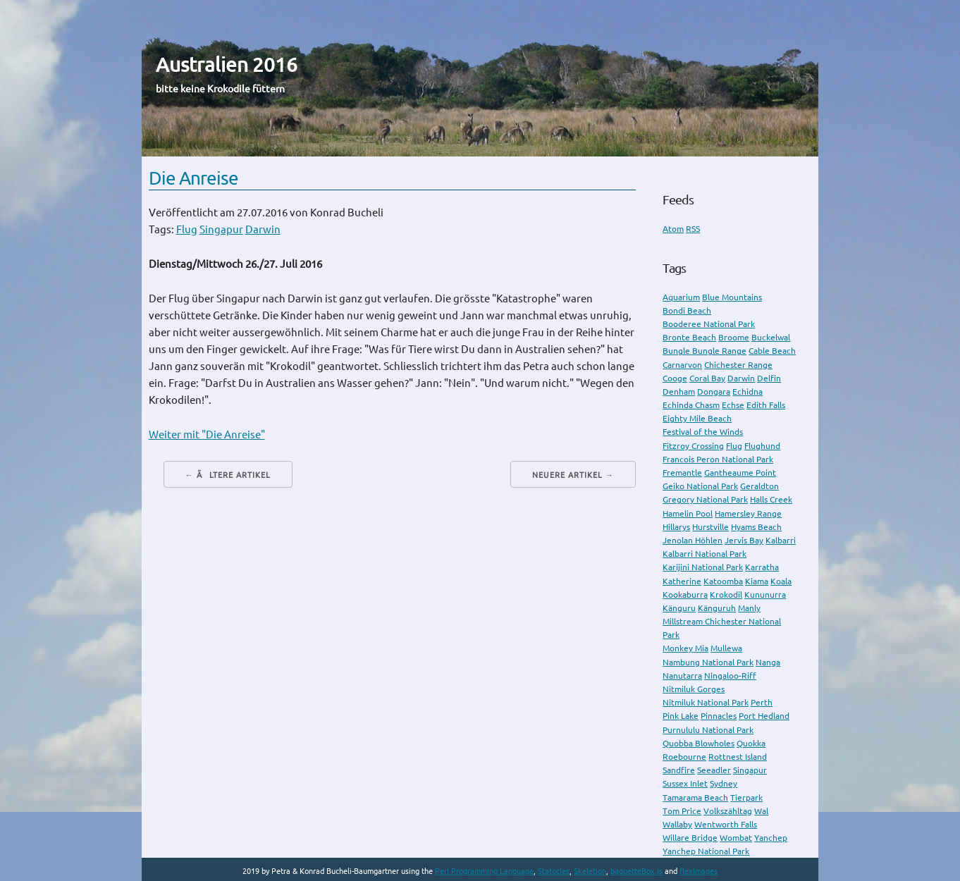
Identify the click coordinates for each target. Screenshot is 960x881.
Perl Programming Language (484, 871)
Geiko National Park (700, 486)
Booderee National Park (709, 323)
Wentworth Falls (725, 824)
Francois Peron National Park (718, 459)
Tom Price (682, 810)
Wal (761, 810)
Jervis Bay (744, 540)
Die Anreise (193, 178)
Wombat (736, 837)
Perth (762, 702)
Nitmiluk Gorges (694, 689)
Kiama (756, 581)
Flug (186, 229)
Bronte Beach (689, 337)
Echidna (747, 391)
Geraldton (759, 486)
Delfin (769, 378)
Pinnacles (719, 715)
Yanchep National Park (706, 851)
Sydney (723, 783)
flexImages (698, 871)
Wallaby (677, 824)
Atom (673, 228)
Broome (733, 337)
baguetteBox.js (636, 871)
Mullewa (726, 648)
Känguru (679, 607)
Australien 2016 (226, 64)
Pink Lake (681, 715)
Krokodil (726, 594)
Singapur (221, 229)
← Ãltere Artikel (228, 475)
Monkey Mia (685, 648)
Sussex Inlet (685, 783)
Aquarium (681, 297)
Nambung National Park (708, 662)
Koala (781, 581)
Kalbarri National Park (704, 553)
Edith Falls (765, 404)
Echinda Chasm (691, 404)
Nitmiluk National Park (706, 702)
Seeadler (714, 770)
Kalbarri (780, 540)
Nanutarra (682, 675)
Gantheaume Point (740, 472)
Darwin (263, 229)
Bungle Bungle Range (704, 350)
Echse (733, 404)
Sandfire (679, 770)
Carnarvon (682, 364)
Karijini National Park (703, 567)
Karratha (762, 567)
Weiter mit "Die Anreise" (207, 434)
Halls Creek (771, 499)
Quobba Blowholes (698, 743)
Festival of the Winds (703, 431)
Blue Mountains (732, 297)
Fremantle (682, 472)
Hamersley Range (748, 513)
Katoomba (723, 581)
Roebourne (684, 756)
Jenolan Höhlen (692, 540)
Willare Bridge (690, 837)
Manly (749, 607)
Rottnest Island (737, 756)
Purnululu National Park (708, 729)
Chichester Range (738, 364)
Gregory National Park (705, 499)
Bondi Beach (687, 310)
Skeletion (590, 871)
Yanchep (770, 837)
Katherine (682, 581)
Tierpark (746, 797)
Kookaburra (685, 594)
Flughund (762, 445)
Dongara (713, 391)
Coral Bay (707, 378)
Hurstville (710, 526)
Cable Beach (772, 350)
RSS (693, 228)
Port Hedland (764, 715)
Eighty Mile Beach (697, 418)
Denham (679, 391)
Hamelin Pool (688, 513)
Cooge (675, 378)
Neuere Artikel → (573, 475)
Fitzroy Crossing (693, 445)
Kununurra (765, 594)
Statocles (554, 871)
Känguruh (717, 607)
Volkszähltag (727, 810)
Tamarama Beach (695, 797)
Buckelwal (770, 337)
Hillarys (676, 526)
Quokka (751, 743)
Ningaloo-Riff (730, 675)
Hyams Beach (756, 526)
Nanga (768, 662)
